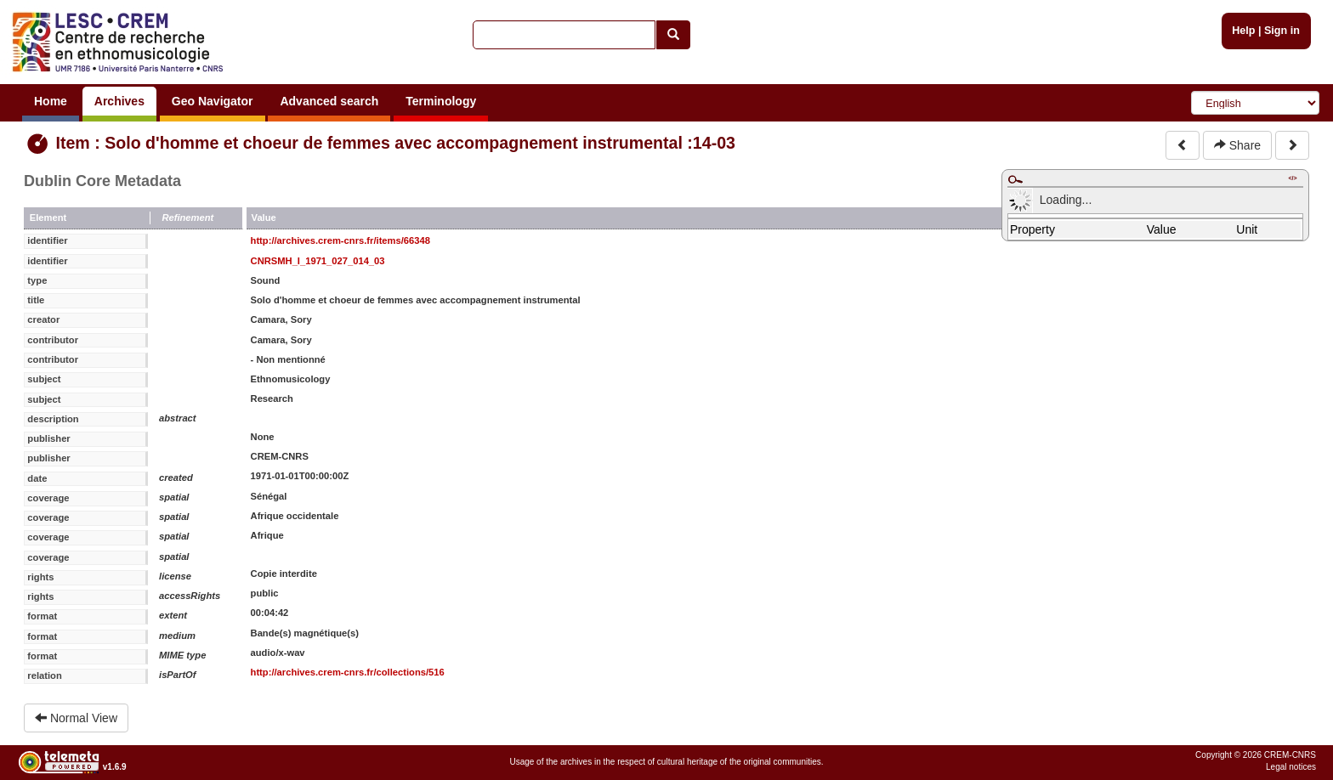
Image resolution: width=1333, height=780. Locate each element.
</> (1292, 178)
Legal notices (1291, 767)
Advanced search (329, 101)
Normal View (76, 718)
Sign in (1282, 31)
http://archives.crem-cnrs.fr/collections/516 (348, 672)
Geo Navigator (212, 101)
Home (50, 101)
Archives (119, 101)
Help (1243, 31)
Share (1237, 145)
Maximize (1015, 179)
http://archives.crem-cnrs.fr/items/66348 (340, 240)
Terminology (441, 101)
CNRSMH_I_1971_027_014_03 (318, 261)
